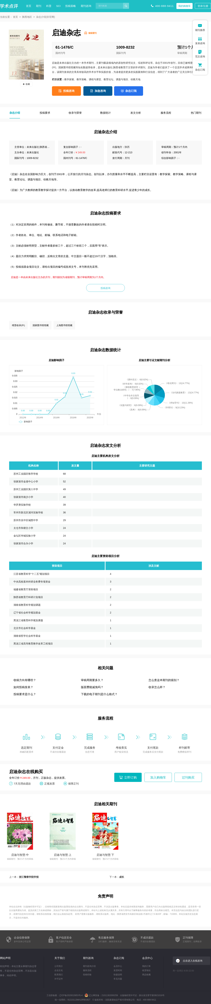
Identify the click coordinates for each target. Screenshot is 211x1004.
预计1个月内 (188, 47)
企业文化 (58, 970)
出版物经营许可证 (32, 906)
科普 (48, 5)
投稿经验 (87, 974)
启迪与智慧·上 (62, 854)
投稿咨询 (68, 90)
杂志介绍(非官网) (45, 16)
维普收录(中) (18, 325)
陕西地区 (27, 16)
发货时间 (118, 970)
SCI (58, 5)
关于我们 (59, 957)
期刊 (38, 5)
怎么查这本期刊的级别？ (164, 680)
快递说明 (118, 974)
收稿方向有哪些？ (25, 680)
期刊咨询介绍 (89, 966)
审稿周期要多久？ (92, 680)
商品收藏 (146, 974)
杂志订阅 (131, 90)
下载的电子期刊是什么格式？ (99, 694)
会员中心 (118, 966)
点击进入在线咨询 (192, 960)
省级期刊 (92, 33)
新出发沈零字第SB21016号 (151, 995)
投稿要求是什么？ (25, 694)
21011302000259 (109, 995)
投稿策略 (70, 5)
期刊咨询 (86, 5)
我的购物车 (184, 6)
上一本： (24, 877)
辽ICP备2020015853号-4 (71, 995)
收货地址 (146, 970)
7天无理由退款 (22, 783)
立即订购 (130, 777)
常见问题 (118, 979)
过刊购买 (188, 777)
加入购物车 (158, 777)
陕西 (127, 147)
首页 (28, 5)
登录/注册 (203, 6)
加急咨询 (100, 90)
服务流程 (87, 970)
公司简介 (58, 966)
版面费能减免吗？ (92, 687)
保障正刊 (73, 783)
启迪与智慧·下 (105, 854)
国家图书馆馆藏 (41, 325)
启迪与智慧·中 (20, 854)
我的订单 (146, 966)
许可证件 (58, 979)
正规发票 (49, 783)
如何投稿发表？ (23, 687)
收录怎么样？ (157, 687)
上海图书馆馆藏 (64, 325)
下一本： (116, 877)
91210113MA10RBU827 (78, 1000)
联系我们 (58, 974)
